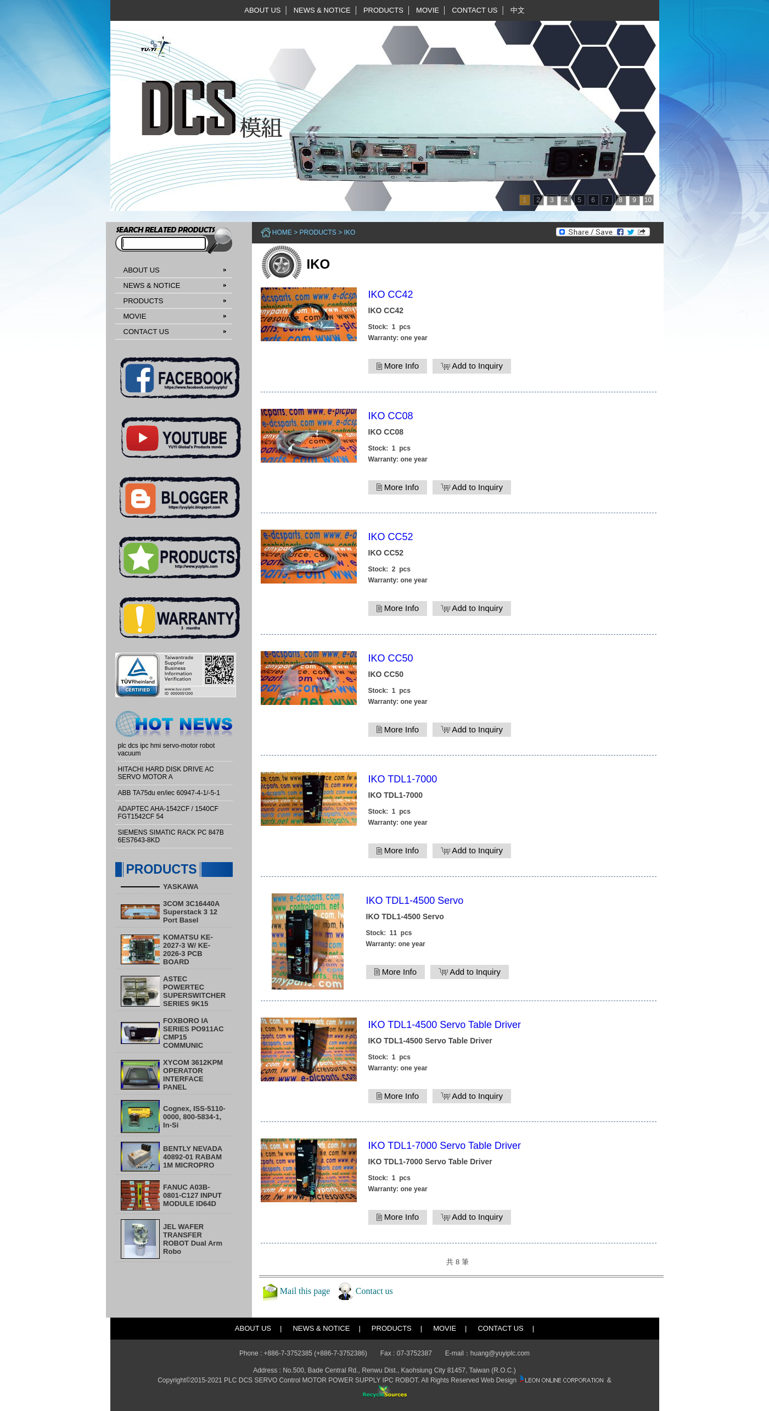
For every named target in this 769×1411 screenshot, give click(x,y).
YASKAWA (181, 886)
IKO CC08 (390, 415)
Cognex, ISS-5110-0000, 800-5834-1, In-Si (194, 1116)
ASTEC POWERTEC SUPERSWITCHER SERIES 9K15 (194, 991)
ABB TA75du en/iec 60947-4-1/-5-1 (169, 793)
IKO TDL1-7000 (402, 779)
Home (282, 232)
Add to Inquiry (472, 366)
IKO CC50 (390, 658)
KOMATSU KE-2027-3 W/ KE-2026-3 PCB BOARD (188, 949)
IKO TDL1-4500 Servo (415, 900)
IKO (350, 232)
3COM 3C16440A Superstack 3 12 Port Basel (191, 911)
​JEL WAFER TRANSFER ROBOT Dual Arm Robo (192, 1239)
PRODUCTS (383, 10)
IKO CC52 (390, 536)
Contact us (374, 1290)
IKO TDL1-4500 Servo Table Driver (444, 1024)
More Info (398, 366)
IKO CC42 (390, 294)
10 (648, 200)
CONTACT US (474, 10)
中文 (517, 10)
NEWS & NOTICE (322, 10)
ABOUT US (262, 10)
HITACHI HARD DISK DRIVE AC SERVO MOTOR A (166, 773)
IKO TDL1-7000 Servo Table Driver (444, 1145)
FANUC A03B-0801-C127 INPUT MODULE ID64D (192, 1195)
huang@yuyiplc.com (500, 1353)
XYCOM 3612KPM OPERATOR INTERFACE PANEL (193, 1074)
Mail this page (305, 1290)
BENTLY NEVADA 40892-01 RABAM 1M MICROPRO (192, 1157)
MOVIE (427, 10)
